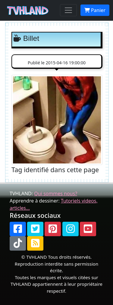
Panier (94, 10)
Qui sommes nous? (55, 193)
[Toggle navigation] (68, 10)
